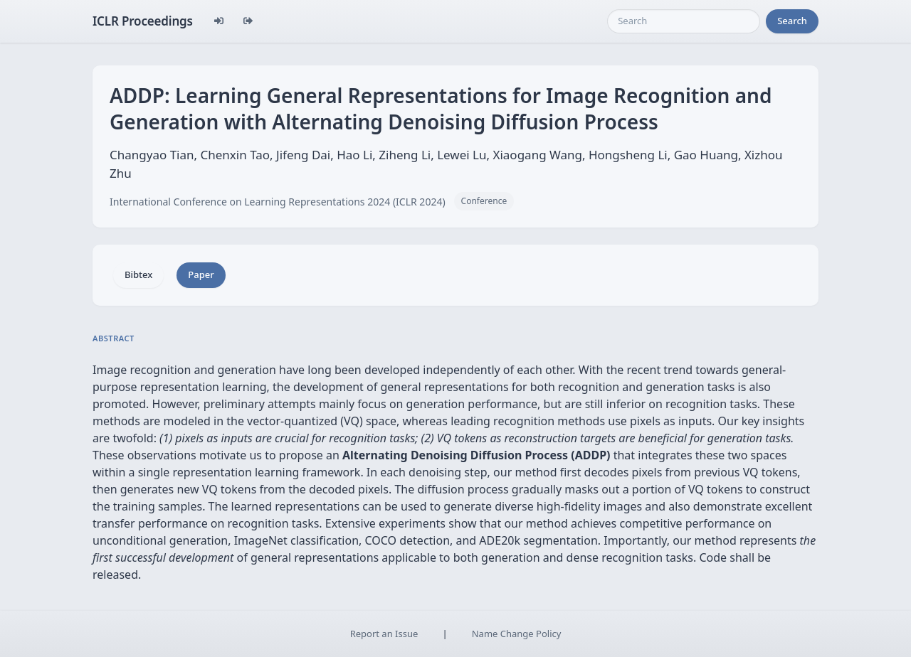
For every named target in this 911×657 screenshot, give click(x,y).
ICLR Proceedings (143, 21)
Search (792, 20)
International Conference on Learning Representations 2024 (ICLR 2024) (278, 201)
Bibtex (138, 274)
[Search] (683, 21)
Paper (201, 274)
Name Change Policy (517, 633)
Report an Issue (384, 633)
